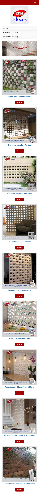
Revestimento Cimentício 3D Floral (19, 387)
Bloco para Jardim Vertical (19, 97)
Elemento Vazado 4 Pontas (19, 145)
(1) (7, 28)
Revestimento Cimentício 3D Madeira (19, 484)
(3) (10, 37)
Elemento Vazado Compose (19, 242)
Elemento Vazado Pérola (19, 339)
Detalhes (19, 102)
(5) (11, 32)
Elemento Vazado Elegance (19, 290)
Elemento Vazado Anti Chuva (19, 193)
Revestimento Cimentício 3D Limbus (19, 435)
